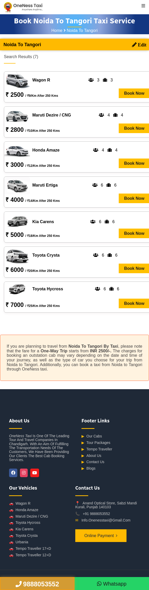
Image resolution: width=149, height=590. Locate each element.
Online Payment (99, 535)
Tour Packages (95, 443)
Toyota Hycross (24, 522)
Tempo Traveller (96, 449)
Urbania (18, 542)
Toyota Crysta (23, 535)
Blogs (88, 468)
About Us (91, 456)
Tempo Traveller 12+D (30, 555)
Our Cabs (91, 436)
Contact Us (92, 462)
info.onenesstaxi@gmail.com (105, 520)
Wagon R (20, 503)
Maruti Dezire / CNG (28, 516)
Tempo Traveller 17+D (30, 548)
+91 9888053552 (96, 514)
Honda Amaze (23, 510)
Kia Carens (21, 529)
